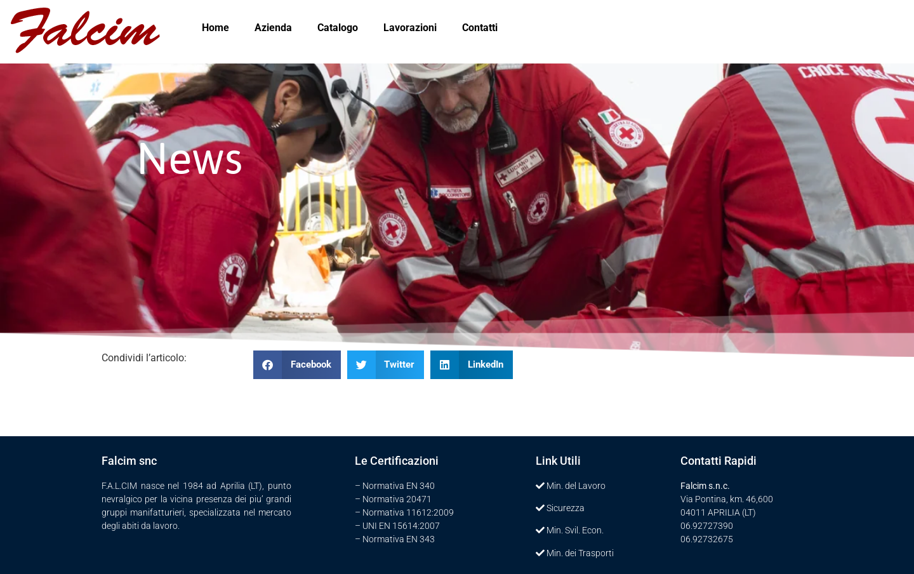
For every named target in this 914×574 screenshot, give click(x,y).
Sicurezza (565, 508)
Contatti (480, 28)
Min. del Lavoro (576, 486)
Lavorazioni (410, 28)
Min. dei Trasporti (580, 553)
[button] (297, 364)
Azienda (273, 28)
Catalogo (337, 28)
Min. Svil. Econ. (575, 530)
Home (215, 28)
